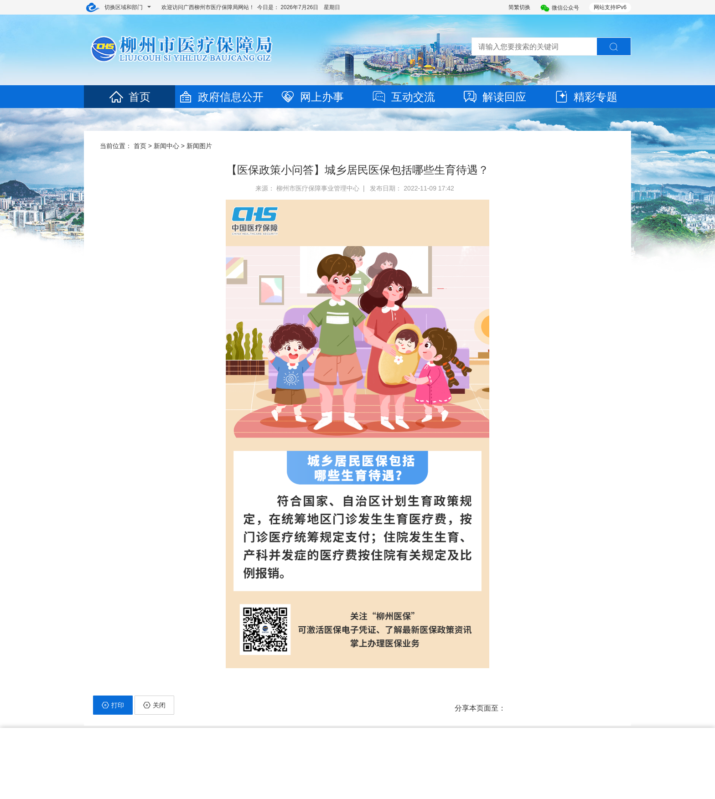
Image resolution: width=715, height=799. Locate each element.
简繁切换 (519, 7)
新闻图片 (199, 145)
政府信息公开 (221, 97)
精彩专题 (585, 97)
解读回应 (494, 97)
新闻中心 (166, 145)
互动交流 (403, 97)
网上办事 (312, 97)
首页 (129, 97)
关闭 (154, 705)
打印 (113, 705)
